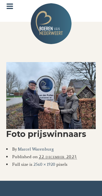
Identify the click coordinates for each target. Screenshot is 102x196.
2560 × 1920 (44, 164)
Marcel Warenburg (36, 149)
